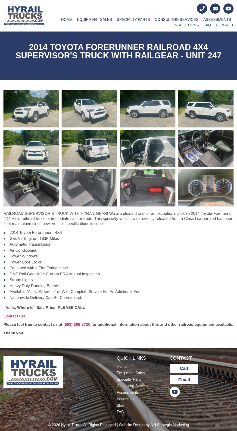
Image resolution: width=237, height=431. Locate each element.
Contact (225, 25)
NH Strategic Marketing (170, 425)
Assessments (217, 20)
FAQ (207, 25)
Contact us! (14, 316)
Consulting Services (177, 20)
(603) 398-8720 (76, 324)
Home (66, 20)
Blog (120, 405)
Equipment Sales (94, 20)
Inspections (186, 25)
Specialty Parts (133, 20)
